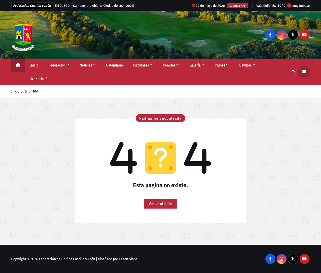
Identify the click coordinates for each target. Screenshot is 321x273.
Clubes (220, 65)
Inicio (34, 65)
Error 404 (31, 91)
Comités (169, 65)
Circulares (141, 65)
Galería (195, 65)
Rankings (37, 78)
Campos (245, 65)
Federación (57, 65)
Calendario (114, 65)
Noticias (86, 65)
